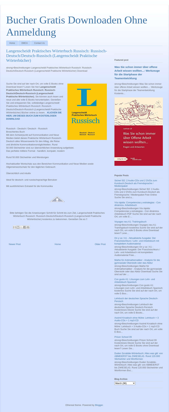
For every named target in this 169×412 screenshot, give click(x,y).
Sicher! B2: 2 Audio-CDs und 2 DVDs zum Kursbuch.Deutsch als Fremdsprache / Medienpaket (135, 183)
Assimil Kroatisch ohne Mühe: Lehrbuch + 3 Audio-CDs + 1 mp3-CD (136, 319)
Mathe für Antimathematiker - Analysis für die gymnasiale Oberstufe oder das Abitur (137, 261)
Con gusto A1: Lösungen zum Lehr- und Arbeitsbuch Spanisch (134, 280)
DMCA (24, 43)
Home (12, 43)
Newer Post (15, 244)
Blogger (99, 405)
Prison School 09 (123, 337)
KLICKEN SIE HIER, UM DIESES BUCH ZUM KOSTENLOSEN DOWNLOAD (34, 115)
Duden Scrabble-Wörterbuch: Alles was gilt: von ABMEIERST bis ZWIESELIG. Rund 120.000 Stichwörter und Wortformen (138, 356)
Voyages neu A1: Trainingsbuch (130, 221)
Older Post (100, 244)
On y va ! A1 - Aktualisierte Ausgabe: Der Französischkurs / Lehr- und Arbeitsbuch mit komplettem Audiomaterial (136, 241)
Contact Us (39, 43)
